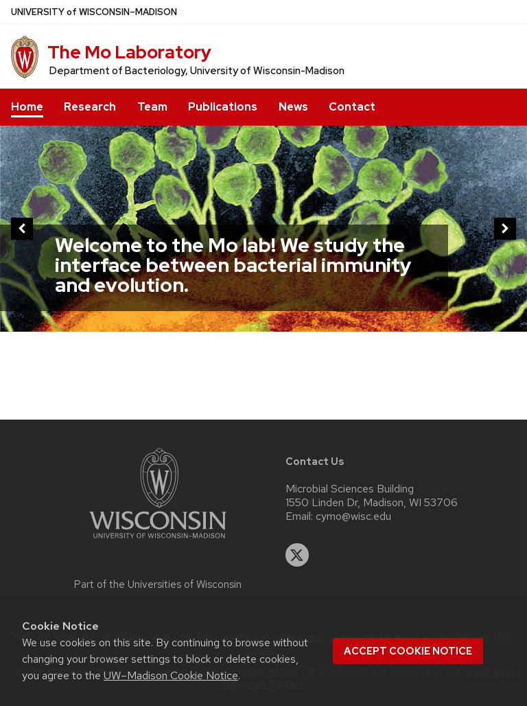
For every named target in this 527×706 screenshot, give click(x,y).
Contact (352, 107)
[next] (505, 229)
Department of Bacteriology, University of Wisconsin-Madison (196, 71)
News (293, 107)
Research (90, 107)
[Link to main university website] (157, 541)
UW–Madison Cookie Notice (171, 675)
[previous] (22, 229)
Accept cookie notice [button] (408, 651)
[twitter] (297, 555)
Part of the (158, 584)
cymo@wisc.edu (353, 516)
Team (152, 107)
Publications (222, 107)
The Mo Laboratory (129, 52)
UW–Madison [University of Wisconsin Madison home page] (94, 12)
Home (27, 107)
